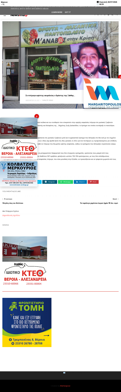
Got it (68, 12)
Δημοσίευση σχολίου (11, 215)
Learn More (56, 12)
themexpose (65, 386)
